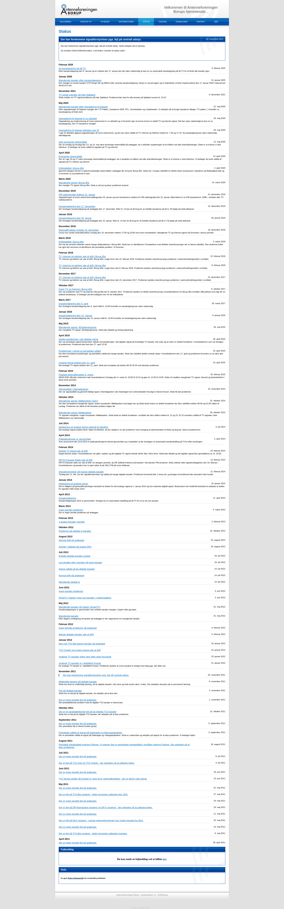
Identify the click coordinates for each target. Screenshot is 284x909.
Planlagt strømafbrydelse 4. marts (76, 374)
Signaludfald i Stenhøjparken (73, 389)
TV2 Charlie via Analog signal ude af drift (80, 650)
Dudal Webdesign (140, 908)
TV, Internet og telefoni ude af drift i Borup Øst (82, 256)
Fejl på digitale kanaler (70, 690)
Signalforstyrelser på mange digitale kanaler (81, 471)
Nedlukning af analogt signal (73, 483)
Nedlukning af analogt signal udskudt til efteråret (83, 427)
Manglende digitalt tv (69, 582)
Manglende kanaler (68, 616)
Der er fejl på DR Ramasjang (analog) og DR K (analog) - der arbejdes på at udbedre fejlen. (106, 807)
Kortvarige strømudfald (70, 156)
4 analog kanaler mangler (72, 521)
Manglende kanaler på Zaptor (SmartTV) (79, 607)
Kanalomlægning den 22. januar (75, 218)
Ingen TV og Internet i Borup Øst (75, 289)
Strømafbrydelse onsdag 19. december (79, 230)
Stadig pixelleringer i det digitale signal (78, 339)
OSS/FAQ (163, 22)
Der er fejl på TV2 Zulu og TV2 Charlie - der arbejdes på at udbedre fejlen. (97, 763)
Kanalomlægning (67, 498)
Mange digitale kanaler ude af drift (76, 634)
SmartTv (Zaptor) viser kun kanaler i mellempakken (85, 597)
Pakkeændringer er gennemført (75, 439)
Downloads (182, 22)
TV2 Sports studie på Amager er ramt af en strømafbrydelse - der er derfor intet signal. (103, 778)
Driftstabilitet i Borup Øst (71, 168)
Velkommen (65, 22)
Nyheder (105, 22)
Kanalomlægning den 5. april (73, 303)
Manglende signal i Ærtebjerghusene (77, 327)
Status (146, 22)
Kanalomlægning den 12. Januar (75, 315)
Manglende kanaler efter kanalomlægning (80, 80)
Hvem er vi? (86, 22)
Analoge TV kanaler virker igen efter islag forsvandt (85, 656)
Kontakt (201, 22)
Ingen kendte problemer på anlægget (78, 628)
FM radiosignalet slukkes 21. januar (77, 194)
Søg (216, 22)
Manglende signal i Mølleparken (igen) (78, 401)
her (164, 859)
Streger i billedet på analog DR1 (75, 546)
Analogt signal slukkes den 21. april (77, 362)
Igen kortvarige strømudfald (73, 142)
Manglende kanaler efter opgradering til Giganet (83, 106)
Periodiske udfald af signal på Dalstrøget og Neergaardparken (90, 732)
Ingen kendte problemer (71, 510)
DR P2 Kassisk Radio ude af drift (75, 460)
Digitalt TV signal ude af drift (73, 451)
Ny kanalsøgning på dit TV (72, 68)
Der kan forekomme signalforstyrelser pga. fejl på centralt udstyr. (96, 675)
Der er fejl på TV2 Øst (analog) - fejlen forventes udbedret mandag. (93, 833)
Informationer (126, 22)
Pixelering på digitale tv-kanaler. (75, 531)
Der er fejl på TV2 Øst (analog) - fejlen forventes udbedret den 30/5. (93, 794)
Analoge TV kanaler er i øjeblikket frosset (80, 663)
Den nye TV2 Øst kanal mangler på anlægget (82, 643)
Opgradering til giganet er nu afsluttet (78, 118)
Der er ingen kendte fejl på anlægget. (78, 700)
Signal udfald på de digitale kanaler (77, 569)
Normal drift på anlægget (71, 540)
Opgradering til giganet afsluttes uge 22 (79, 130)
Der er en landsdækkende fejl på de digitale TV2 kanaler (87, 711)
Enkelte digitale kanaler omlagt (74, 556)
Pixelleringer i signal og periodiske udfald (80, 351)
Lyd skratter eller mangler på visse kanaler (80, 562)
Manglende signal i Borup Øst (74, 182)
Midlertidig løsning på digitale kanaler (78, 681)
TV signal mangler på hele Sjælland (77, 94)
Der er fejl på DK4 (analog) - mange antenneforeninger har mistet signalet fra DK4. (101, 820)
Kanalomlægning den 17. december (77, 206)
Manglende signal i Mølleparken (75, 412)
